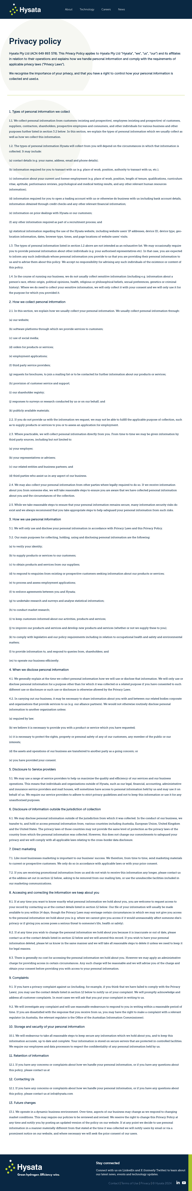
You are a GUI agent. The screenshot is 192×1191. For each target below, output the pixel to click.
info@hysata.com (61, 1093)
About (68, 9)
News (121, 9)
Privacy (145, 1183)
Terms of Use (129, 1183)
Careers (106, 9)
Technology (87, 9)
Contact (113, 1183)
